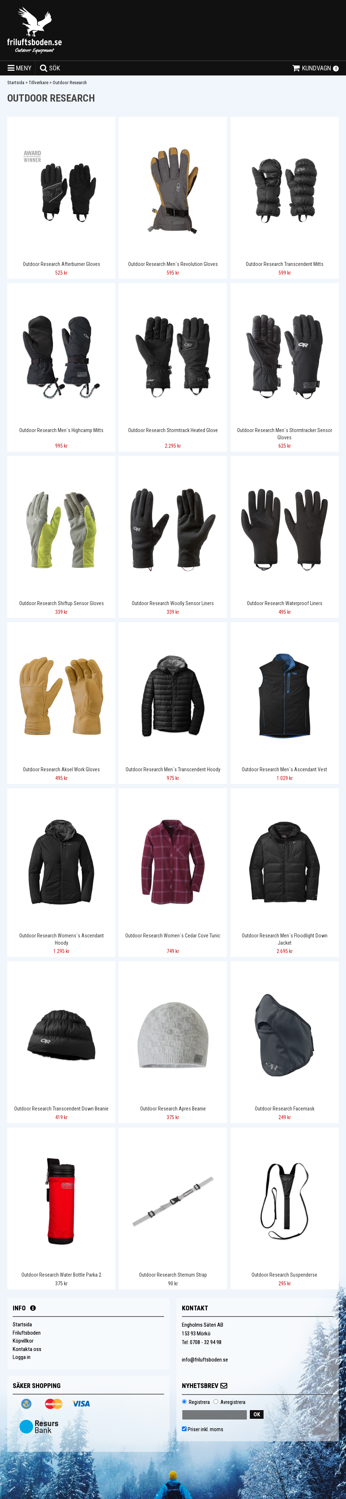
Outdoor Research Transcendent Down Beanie (61, 1109)
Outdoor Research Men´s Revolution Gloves (173, 264)
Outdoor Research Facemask (284, 1109)
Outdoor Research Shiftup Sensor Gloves (61, 603)
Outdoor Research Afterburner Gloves (61, 264)
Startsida (15, 82)
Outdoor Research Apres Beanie (173, 1109)
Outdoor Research (70, 82)
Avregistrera (232, 1402)
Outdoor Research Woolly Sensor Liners (173, 603)
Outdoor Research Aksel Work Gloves (61, 769)
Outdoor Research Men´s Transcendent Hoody (173, 769)
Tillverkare (38, 82)
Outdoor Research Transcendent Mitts (284, 264)
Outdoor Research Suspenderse (284, 1275)
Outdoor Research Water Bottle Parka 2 (61, 1275)
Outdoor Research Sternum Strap (173, 1275)
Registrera (199, 1402)
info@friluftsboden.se (205, 1359)
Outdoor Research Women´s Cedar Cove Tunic (172, 936)
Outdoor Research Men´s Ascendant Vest (284, 769)
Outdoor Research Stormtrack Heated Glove (173, 430)
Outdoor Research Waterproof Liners (284, 603)
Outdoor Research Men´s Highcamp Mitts (61, 430)
